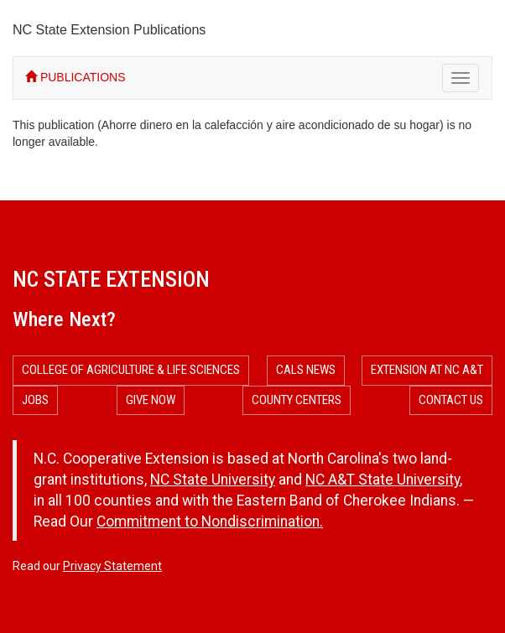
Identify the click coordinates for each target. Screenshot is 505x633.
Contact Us (451, 399)
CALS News (306, 369)
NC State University (212, 479)
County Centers (296, 399)
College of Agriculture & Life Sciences (131, 369)
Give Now (150, 399)
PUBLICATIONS (75, 77)
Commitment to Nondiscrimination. (209, 521)
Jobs (35, 399)
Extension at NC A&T (427, 369)
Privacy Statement (112, 566)
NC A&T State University (382, 479)
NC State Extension (111, 279)
